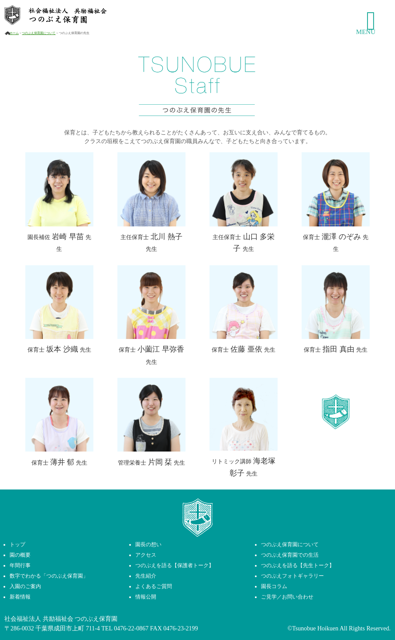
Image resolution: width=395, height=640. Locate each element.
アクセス (145, 555)
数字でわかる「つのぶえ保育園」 (49, 576)
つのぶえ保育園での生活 (290, 555)
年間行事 (20, 565)
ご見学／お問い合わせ (287, 597)
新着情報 (20, 597)
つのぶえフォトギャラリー (292, 576)
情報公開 (145, 597)
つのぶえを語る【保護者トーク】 (174, 565)
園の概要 (20, 555)
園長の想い (148, 544)
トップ (17, 544)
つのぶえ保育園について (290, 544)
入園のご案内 (25, 586)
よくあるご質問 (153, 586)
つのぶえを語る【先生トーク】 (297, 565)
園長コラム (274, 586)
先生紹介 (145, 576)
